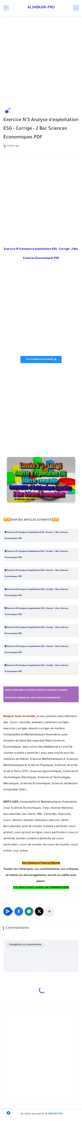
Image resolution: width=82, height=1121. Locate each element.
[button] (18, 911)
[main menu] (6, 8)
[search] (76, 8)
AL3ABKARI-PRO (41, 8)
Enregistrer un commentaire (25, 944)
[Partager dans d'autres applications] (49, 911)
